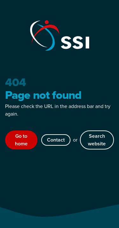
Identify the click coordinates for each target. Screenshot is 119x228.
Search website (97, 139)
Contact (56, 139)
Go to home (21, 139)
